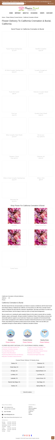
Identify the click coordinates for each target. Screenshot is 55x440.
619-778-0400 (35, 1)
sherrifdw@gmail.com (45, 1)
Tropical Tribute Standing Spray (14, 49)
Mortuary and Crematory (34, 352)
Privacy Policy (31, 409)
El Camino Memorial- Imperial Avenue (37, 351)
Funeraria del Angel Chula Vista (36, 354)
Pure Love (14, 113)
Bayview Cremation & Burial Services (12, 356)
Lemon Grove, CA (40, 378)
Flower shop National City (8, 321)
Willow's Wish (40, 178)
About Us (25, 13)
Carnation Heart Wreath (41, 113)
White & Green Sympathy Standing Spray (14, 178)
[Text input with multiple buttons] (13, 3)
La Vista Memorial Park (8, 351)
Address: (4, 298)
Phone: (4, 299)
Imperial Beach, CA (41, 370)
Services (30, 414)
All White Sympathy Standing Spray (14, 70)
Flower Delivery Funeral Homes (14, 17)
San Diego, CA (41, 382)
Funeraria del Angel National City (11, 347)
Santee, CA (14, 385)
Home (11, 13)
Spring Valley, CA (40, 385)
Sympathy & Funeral (41, 247)
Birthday (18, 13)
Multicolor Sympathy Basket (41, 92)
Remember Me (14, 199)
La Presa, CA (40, 374)
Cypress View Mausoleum (9, 352)
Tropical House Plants (40, 225)
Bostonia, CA (41, 363)
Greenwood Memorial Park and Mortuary (13, 354)
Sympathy (14, 225)
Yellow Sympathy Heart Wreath (14, 135)
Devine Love (41, 135)
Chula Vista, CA (14, 367)
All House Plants (14, 247)
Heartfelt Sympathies (40, 49)
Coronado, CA (40, 367)
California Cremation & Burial (30, 17)
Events (42, 13)
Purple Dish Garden (14, 92)
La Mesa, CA (14, 374)
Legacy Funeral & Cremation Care (36, 347)
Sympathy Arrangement (41, 70)
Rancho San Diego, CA (14, 382)
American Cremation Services (10, 349)
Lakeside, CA (14, 378)
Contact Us (31, 411)
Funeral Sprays (14, 268)
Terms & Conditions (33, 408)
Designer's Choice (14, 156)
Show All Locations (27, 392)
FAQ (29, 412)
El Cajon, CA (14, 370)
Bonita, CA (14, 363)
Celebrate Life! (41, 156)
